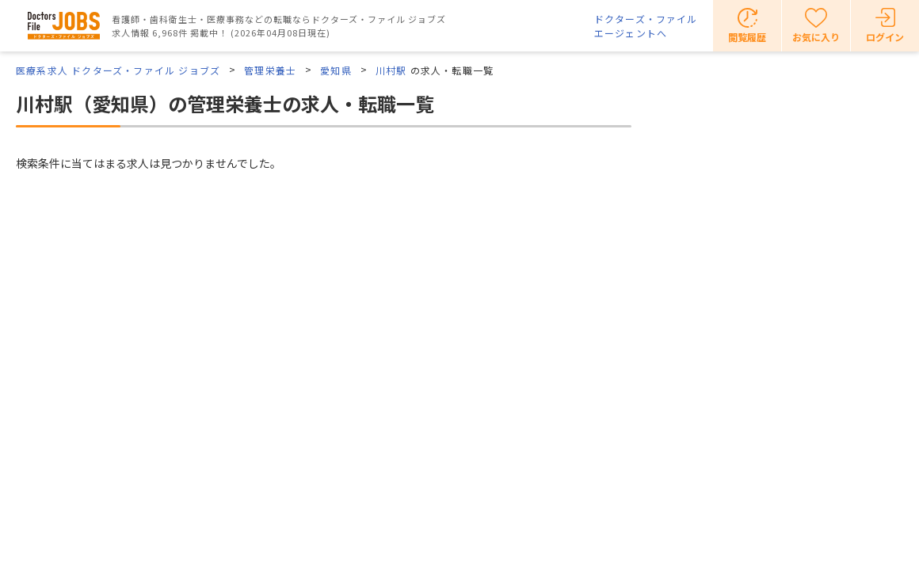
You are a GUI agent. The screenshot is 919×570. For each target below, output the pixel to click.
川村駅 (391, 70)
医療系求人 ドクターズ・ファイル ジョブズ (118, 70)
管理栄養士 (270, 70)
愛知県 (336, 70)
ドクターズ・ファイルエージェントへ (645, 26)
